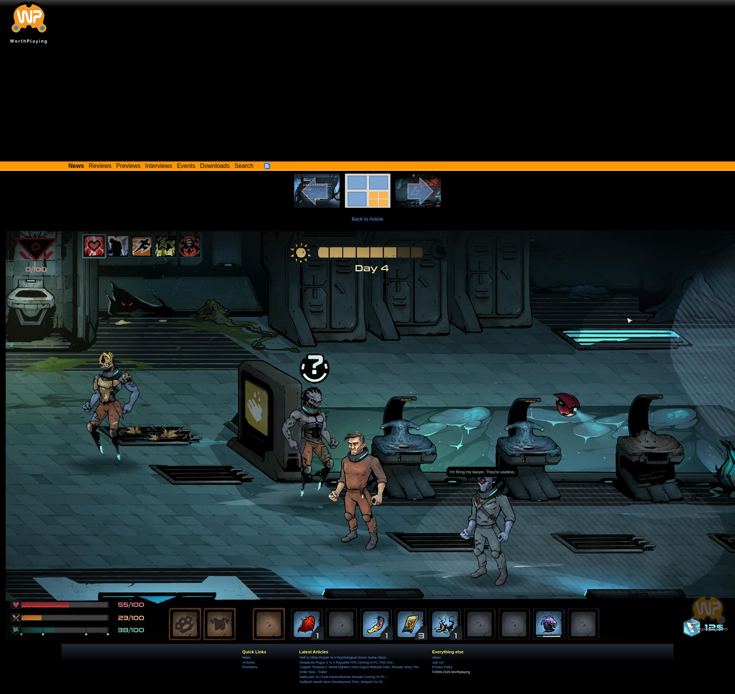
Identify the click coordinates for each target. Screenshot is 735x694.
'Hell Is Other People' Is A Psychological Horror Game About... (344, 657)
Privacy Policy (442, 667)
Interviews (158, 166)
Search (243, 166)
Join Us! (438, 662)
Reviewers (250, 667)
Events (186, 166)
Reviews (100, 166)
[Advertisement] (368, 104)
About (436, 657)
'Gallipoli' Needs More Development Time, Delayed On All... (342, 682)
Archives (248, 662)
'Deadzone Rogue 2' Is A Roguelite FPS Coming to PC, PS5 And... (347, 662)
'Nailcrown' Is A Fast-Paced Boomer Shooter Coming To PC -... (344, 677)
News (246, 657)
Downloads (215, 166)
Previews (128, 166)
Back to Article (368, 219)
